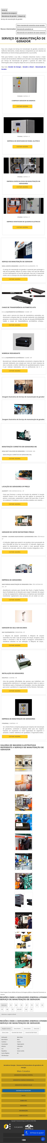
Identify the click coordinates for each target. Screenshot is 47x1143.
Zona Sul (36, 1028)
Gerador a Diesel (28, 67)
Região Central (6, 1028)
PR (32, 1005)
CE (12, 1009)
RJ (10, 1005)
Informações (23, 1110)
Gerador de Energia (14, 67)
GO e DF (19, 1009)
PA (31, 1009)
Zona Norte (17, 1028)
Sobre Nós (23, 1100)
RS (42, 1005)
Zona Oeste (27, 1028)
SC (37, 1005)
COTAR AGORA (22, 106)
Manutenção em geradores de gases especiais (31, 32)
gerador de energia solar (23, 1085)
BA (7, 1009)
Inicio (23, 1095)
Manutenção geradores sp (25, 29)
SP (26, 1005)
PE (2, 1009)
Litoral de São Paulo (31, 1032)
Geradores (23, 1105)
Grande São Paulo (17, 1032)
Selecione (4, 1005)
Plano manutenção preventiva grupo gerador (31, 25)
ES (21, 1005)
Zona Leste (5, 1032)
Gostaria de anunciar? (23, 1090)
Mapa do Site (23, 1115)
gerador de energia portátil (23, 1075)
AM (26, 1009)
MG (16, 1005)
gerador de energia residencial (23, 1080)
